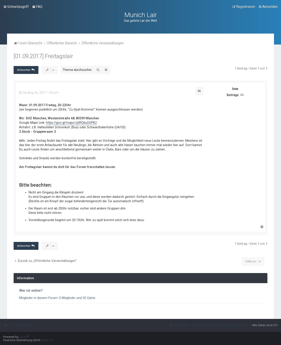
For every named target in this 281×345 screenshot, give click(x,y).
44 (242, 95)
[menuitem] (37, 7)
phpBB (23, 336)
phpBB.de (47, 340)
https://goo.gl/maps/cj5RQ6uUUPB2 (71, 122)
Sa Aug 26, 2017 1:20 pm (39, 92)
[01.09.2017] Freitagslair (43, 56)
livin (235, 89)
